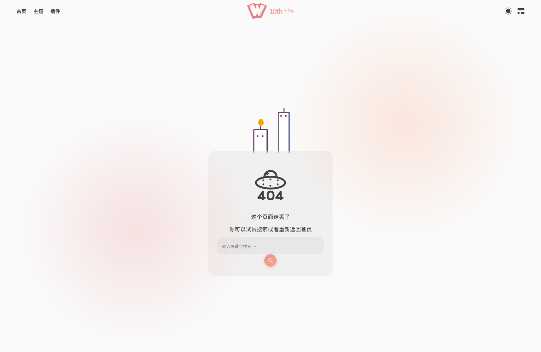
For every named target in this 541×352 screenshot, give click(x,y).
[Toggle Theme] (508, 11)
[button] (270, 11)
